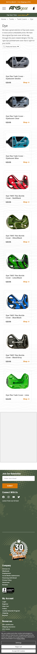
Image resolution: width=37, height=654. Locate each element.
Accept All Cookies (18, 651)
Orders (4, 608)
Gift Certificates (7, 624)
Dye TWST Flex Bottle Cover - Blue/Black (15, 316)
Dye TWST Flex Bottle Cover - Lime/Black (15, 276)
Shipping (5, 613)
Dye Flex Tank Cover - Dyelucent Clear (15, 117)
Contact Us (6, 569)
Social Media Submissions (11, 575)
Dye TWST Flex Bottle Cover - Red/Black (15, 197)
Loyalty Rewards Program (11, 611)
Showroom (5, 582)
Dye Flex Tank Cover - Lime (17, 395)
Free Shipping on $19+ (24, 2)
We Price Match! (11, 2)
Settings (18, 643)
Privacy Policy (7, 580)
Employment (6, 573)
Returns (5, 615)
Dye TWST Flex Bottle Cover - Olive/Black (15, 237)
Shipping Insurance (8, 627)
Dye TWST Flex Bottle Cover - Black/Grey (15, 356)
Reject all (18, 647)
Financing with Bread (9, 578)
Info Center (6, 629)
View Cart (5, 606)
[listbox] (12, 46)
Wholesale (5, 571)
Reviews (5, 585)
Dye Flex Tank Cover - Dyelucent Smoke (15, 77)
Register (5, 604)
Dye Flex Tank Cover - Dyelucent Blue (15, 157)
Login (4, 602)
